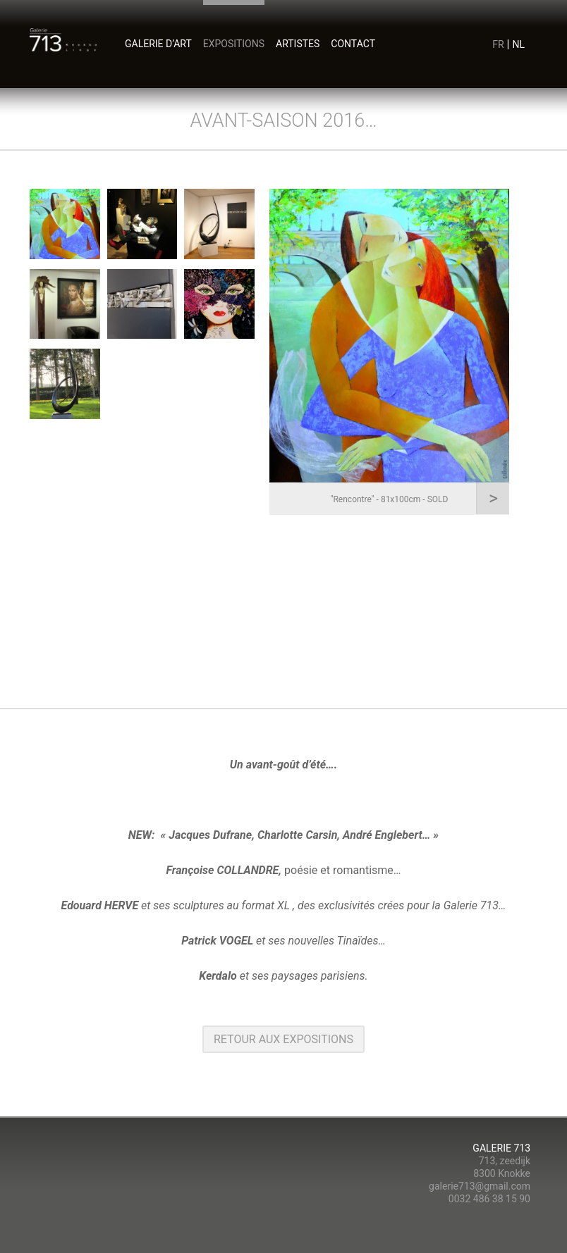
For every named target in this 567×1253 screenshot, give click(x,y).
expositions (233, 43)
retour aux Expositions (283, 1039)
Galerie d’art (158, 43)
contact (353, 43)
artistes (297, 43)
